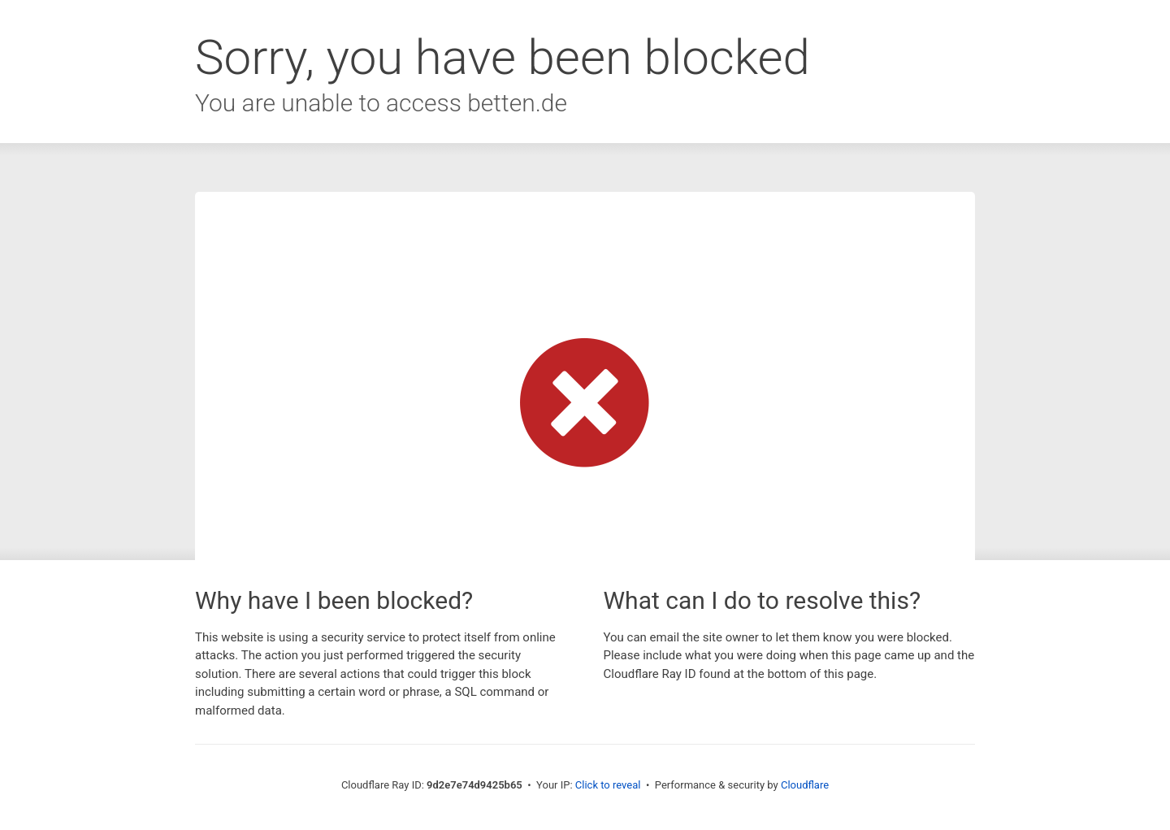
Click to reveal (608, 785)
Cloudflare (805, 785)
